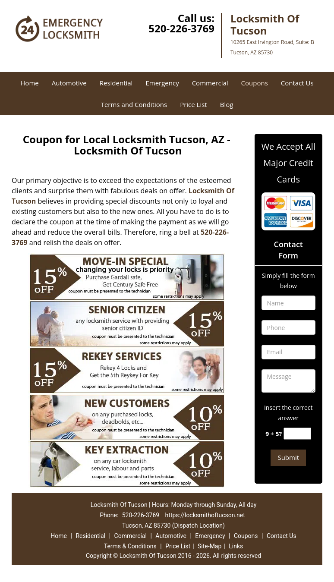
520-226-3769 (181, 28)
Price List (193, 104)
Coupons (254, 83)
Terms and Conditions (134, 104)
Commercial (210, 83)
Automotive (69, 83)
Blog (226, 104)
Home (29, 83)
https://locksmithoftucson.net (205, 515)
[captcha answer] (297, 434)
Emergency (162, 83)
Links (236, 546)
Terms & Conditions (130, 546)
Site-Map (209, 546)
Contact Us (297, 83)
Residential (116, 83)
